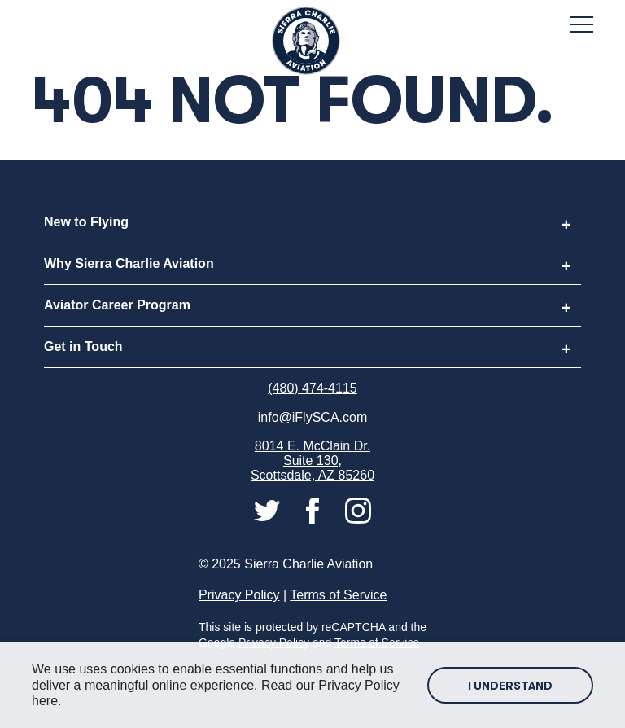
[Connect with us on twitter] (268, 509)
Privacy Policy (239, 595)
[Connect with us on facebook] (314, 509)
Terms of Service (338, 595)
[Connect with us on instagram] (358, 509)
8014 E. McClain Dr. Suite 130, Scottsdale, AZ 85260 (312, 460)
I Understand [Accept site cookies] (510, 685)
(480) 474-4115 (312, 388)
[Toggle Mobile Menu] (581, 24)
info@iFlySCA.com (313, 417)
